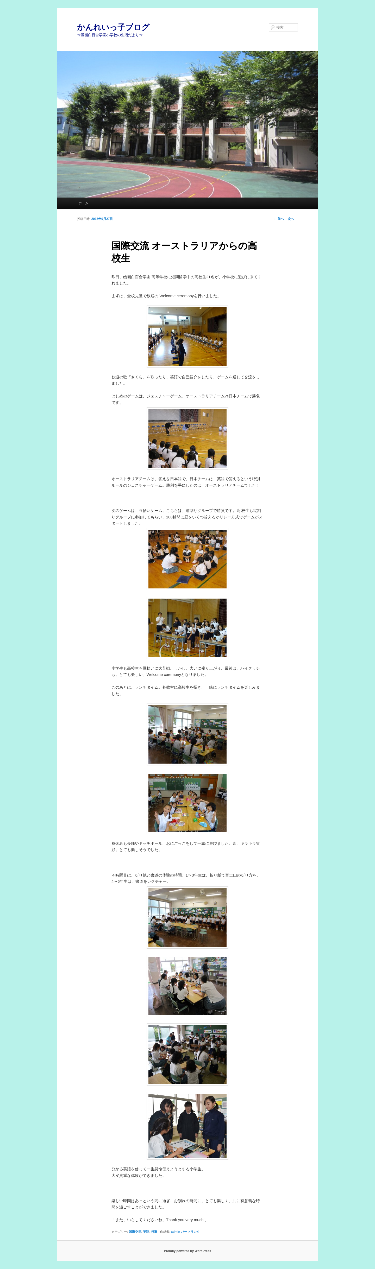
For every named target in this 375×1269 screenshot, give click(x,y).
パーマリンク (190, 1232)
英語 (146, 1232)
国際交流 (135, 1232)
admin (175, 1232)
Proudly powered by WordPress (187, 1251)
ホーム (83, 203)
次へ (293, 219)
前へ (278, 219)
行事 (154, 1232)
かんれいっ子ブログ (113, 27)
